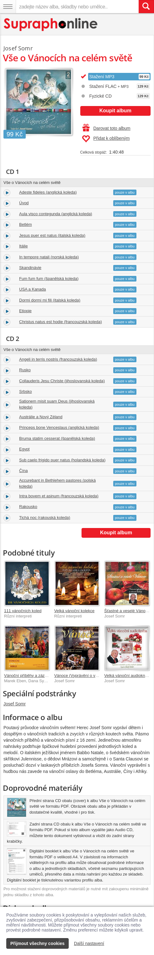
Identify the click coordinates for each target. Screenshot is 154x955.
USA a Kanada (32, 289)
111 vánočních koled (22, 610)
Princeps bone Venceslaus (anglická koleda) (59, 427)
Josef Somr (14, 703)
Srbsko (25, 391)
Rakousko (28, 506)
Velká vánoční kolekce (74, 610)
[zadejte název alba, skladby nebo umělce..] (77, 6)
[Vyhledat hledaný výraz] (146, 6)
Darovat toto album (106, 128)
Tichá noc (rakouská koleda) (44, 517)
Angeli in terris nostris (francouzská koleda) (58, 359)
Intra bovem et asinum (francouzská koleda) (58, 496)
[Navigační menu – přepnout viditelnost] (8, 6)
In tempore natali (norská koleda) (49, 257)
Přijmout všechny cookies (37, 943)
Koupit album (115, 110)
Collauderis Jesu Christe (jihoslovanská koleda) (62, 380)
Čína (23, 470)
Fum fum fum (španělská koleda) (48, 278)
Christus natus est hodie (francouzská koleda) (60, 321)
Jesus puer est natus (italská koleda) (52, 235)
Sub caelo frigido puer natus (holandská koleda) (62, 460)
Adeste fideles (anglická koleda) (48, 192)
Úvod (24, 203)
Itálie (23, 246)
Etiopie (25, 310)
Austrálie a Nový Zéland (40, 416)
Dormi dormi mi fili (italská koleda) (49, 300)
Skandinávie (30, 267)
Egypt (24, 449)
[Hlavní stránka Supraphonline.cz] (51, 24)
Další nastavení (89, 943)
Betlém (25, 224)
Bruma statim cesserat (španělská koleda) (57, 438)
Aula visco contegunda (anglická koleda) (55, 213)
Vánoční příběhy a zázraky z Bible (35, 675)
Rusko (25, 370)
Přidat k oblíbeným (106, 139)
